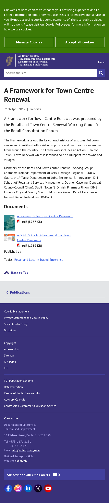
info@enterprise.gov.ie (26, 450)
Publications (20, 292)
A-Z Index (10, 362)
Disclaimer (10, 330)
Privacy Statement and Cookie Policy (26, 318)
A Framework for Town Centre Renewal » (45, 216)
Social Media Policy (16, 324)
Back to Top (19, 272)
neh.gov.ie (21, 460)
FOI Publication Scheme (18, 380)
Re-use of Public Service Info (22, 393)
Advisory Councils (14, 399)
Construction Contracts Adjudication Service (30, 406)
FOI (6, 368)
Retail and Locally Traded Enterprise (38, 259)
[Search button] (101, 73)
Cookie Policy (54, 24)
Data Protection (13, 387)
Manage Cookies (29, 42)
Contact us (11, 418)
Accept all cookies (80, 42)
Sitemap (9, 355)
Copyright (10, 343)
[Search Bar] (50, 73)
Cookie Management (16, 311)
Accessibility (11, 349)
